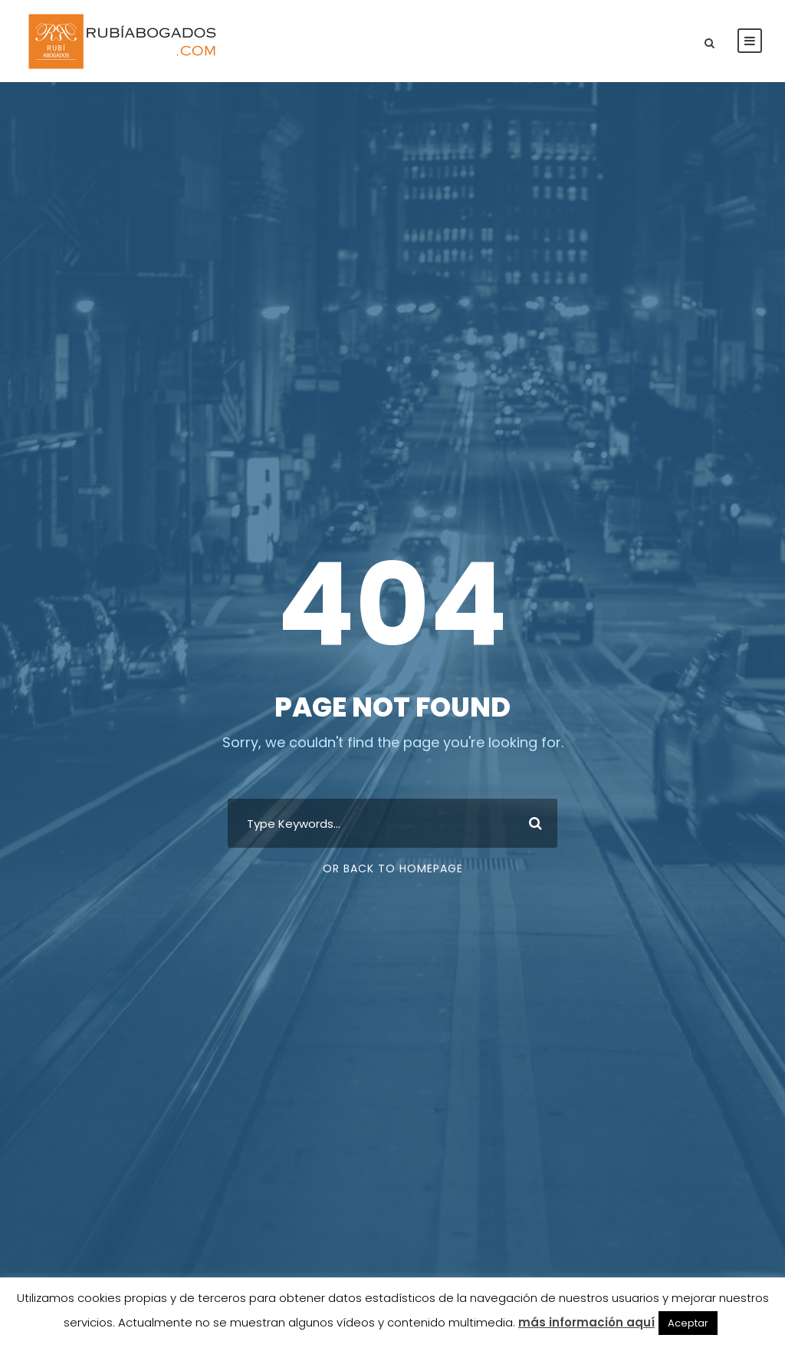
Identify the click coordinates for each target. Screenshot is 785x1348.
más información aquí (586, 1322)
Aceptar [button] (688, 1323)
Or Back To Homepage (393, 868)
